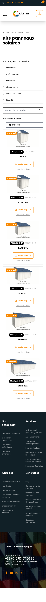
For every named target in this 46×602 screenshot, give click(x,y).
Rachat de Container (34, 466)
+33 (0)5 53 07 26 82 (19, 558)
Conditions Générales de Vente (11, 496)
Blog (2, 3)
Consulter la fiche (23, 169)
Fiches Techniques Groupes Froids (33, 501)
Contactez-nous (9, 490)
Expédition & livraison (11, 501)
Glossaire (29, 515)
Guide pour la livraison (7, 511)
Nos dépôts (7, 486)
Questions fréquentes (30, 521)
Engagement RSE (9, 506)
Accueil (6, 32)
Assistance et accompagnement (34, 431)
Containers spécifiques (7, 446)
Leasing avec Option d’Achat (34, 507)
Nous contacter (12, 555)
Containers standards (11, 433)
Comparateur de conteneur (33, 487)
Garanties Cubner (33, 513)
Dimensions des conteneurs (32, 494)
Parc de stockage (33, 448)
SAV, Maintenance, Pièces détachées (33, 460)
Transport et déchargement (32, 442)
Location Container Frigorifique (34, 453)
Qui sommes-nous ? (11, 481)
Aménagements (33, 437)
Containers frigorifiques (7, 439)
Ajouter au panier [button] (23, 164)
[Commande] (24, 125)
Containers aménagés (6, 452)
